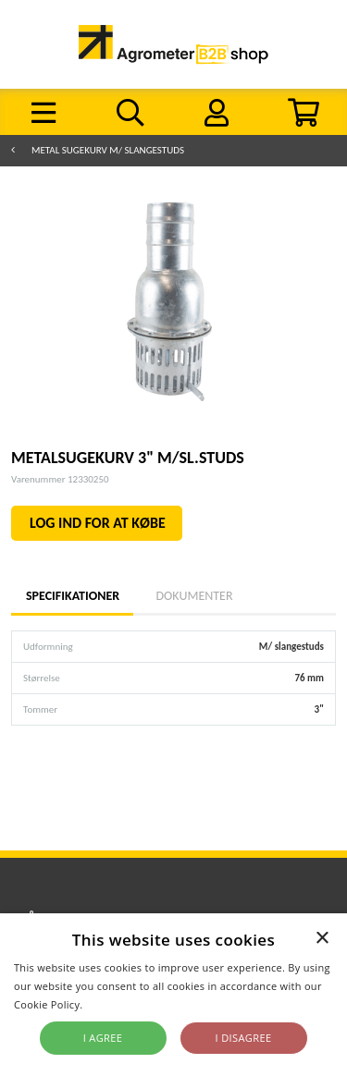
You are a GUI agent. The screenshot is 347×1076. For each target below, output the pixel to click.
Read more (113, 1004)
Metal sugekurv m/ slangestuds (107, 150)
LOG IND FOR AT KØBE (98, 523)
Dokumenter (193, 596)
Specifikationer (72, 596)
